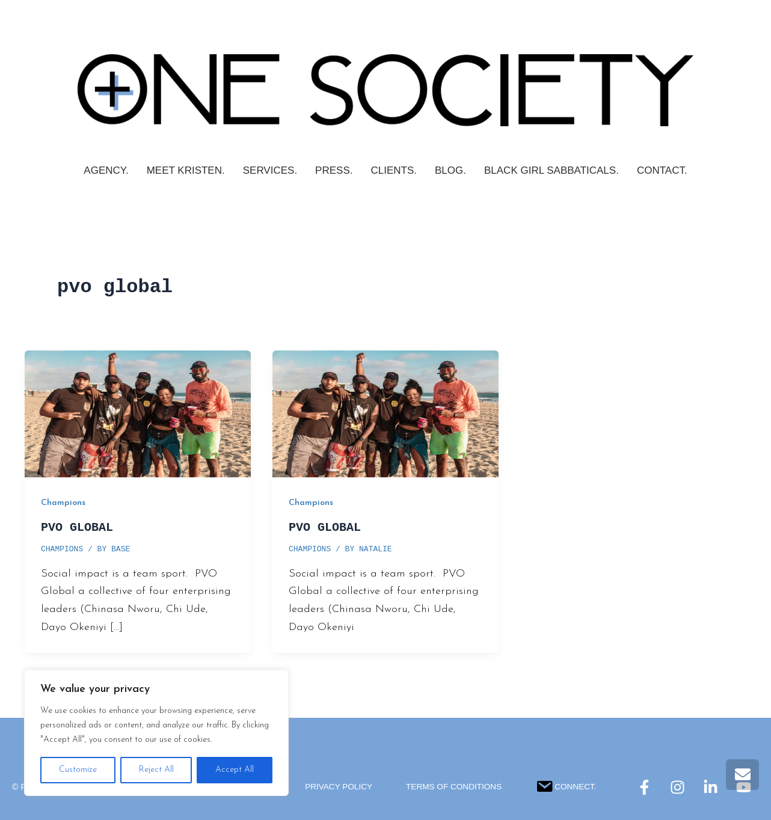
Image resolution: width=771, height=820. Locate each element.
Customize (78, 769)
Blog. (450, 170)
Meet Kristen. (186, 170)
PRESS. (333, 170)
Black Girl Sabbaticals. (551, 170)
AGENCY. (106, 170)
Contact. (662, 170)
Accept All (234, 769)
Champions (63, 502)
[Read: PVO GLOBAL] (138, 413)
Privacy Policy (336, 787)
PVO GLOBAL (77, 527)
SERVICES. (270, 170)
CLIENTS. (393, 170)
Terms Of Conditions (454, 787)
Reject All (156, 769)
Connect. (569, 784)
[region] (156, 733)
